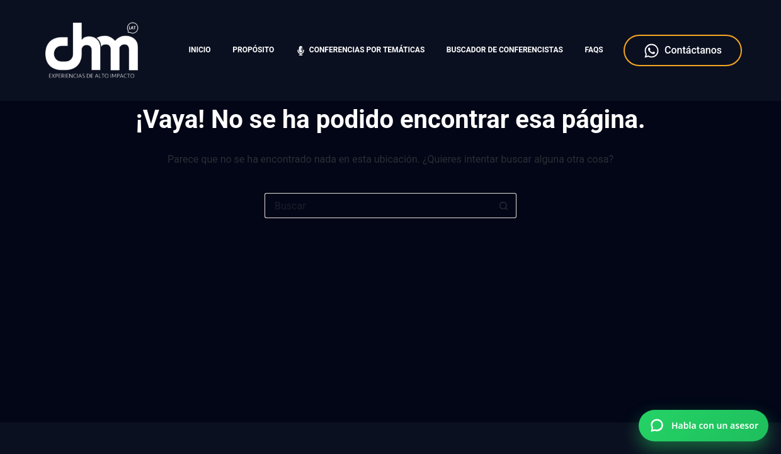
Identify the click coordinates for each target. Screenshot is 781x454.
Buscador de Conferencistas (505, 49)
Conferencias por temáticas (360, 50)
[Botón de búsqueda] (503, 205)
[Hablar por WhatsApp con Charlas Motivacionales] (703, 425)
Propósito (253, 49)
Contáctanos (683, 51)
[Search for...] (378, 205)
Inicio (200, 49)
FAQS (593, 49)
